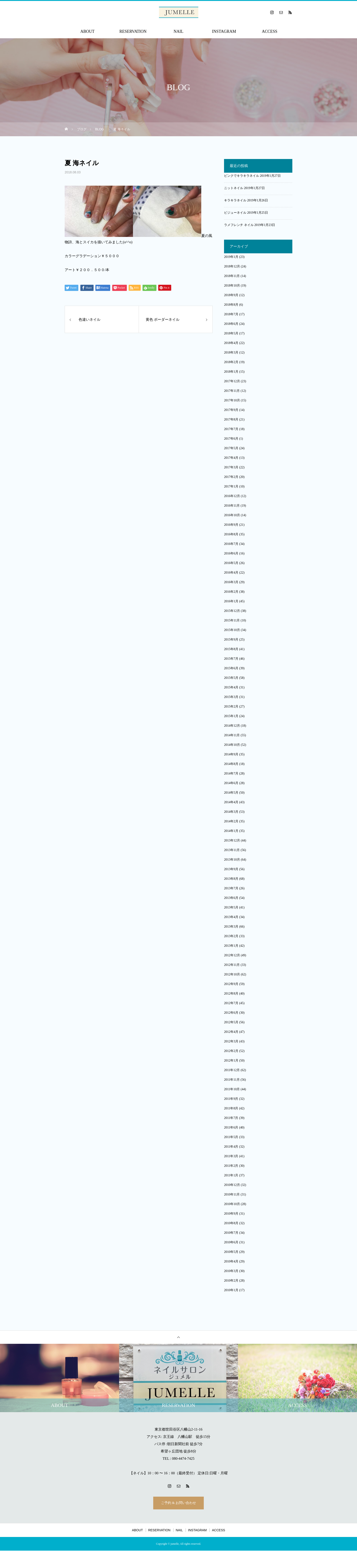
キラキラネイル (235, 200)
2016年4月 (231, 572)
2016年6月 (231, 553)
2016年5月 (231, 563)
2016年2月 (231, 591)
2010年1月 (231, 1290)
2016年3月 (231, 582)
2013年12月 (232, 840)
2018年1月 (231, 371)
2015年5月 (231, 678)
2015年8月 (231, 649)
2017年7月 (231, 429)
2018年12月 (232, 266)
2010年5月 (231, 1252)
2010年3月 (231, 1271)
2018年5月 (231, 333)
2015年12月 (232, 611)
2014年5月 (231, 792)
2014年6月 (231, 783)
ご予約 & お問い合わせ (178, 1504)
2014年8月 (231, 764)
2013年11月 (232, 850)
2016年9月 (231, 524)
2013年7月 (231, 888)
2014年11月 (232, 735)
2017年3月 (231, 467)
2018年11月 (232, 276)
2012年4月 (231, 1032)
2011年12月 (232, 1070)
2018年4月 (231, 343)
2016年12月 (232, 496)
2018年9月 (231, 295)
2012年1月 (231, 1060)
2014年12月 (232, 725)
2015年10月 (232, 630)
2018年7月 (231, 314)
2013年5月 (231, 907)
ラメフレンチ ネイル (239, 225)
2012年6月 (231, 1012)
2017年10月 (232, 400)
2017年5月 (231, 448)
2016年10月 (232, 515)
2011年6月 (231, 1127)
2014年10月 (232, 744)
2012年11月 (232, 965)
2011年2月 (231, 1165)
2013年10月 (232, 859)
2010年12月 (232, 1185)
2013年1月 (231, 945)
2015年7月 (231, 658)
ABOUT (87, 31)
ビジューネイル (235, 212)
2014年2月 (231, 821)
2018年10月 (232, 285)
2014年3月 (231, 811)
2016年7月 (231, 544)
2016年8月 (231, 534)
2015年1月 (231, 716)
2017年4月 (231, 457)
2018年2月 (231, 362)
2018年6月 (231, 324)
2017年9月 (231, 410)
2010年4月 (231, 1261)
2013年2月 (231, 936)
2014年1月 (231, 831)
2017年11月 (232, 390)
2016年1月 (231, 601)
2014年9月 (231, 754)
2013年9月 (231, 869)
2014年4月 (231, 802)
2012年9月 (231, 984)
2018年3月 (231, 352)
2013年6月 (231, 898)
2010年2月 (231, 1280)
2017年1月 (231, 486)
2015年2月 (231, 706)
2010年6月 (231, 1242)
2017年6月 (231, 438)
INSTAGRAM (224, 31)
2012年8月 (231, 993)
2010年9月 (231, 1213)
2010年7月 (231, 1232)
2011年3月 (231, 1156)
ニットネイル (233, 188)
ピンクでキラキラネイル (241, 175)
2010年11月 (232, 1194)
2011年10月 (232, 1089)
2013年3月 (231, 926)
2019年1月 (231, 257)
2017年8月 (231, 419)
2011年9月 (231, 1099)
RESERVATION (132, 31)
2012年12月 (232, 955)
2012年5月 (231, 1022)
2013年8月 (231, 878)
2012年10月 (232, 974)
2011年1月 (231, 1175)
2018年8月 (231, 304)
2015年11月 (232, 620)
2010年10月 (232, 1204)
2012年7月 (231, 1003)
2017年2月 (231, 477)
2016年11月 (232, 505)
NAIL (179, 31)
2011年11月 (232, 1079)
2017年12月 (232, 381)
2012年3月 (231, 1041)
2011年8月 (231, 1108)
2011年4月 (231, 1146)
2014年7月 (231, 773)
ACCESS (269, 31)
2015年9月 (231, 639)
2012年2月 (231, 1051)
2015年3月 (231, 697)
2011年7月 (231, 1118)
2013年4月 (231, 917)
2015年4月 (231, 687)
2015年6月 (231, 668)
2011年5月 (231, 1137)
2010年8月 (231, 1223)
